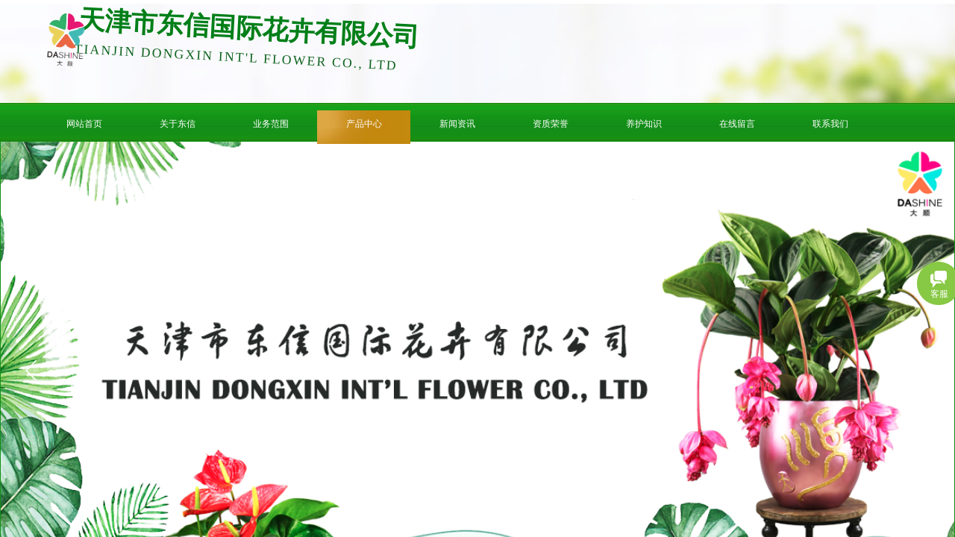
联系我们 (830, 124)
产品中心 (364, 124)
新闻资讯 (457, 124)
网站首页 (84, 124)
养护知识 (644, 124)
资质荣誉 (551, 124)
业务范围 (271, 124)
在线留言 (737, 124)
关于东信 (177, 124)
